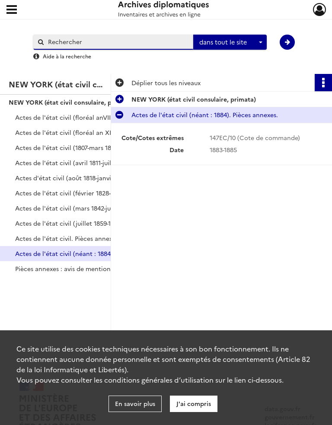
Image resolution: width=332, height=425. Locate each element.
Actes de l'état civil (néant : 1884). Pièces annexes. (88, 253)
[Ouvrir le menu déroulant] (11, 10)
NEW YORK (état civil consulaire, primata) (71, 102)
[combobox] (230, 42)
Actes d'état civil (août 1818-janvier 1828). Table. (85, 177)
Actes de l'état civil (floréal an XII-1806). (73, 132)
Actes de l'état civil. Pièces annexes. (67, 238)
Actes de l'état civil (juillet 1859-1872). (70, 223)
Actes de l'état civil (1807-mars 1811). (67, 147)
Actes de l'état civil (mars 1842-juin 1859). (75, 208)
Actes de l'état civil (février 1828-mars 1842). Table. (89, 193)
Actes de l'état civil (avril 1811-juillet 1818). (76, 162)
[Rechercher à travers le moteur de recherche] (117, 41)
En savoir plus (135, 403)
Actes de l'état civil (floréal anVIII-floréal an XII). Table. (95, 117)
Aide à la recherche (67, 56)
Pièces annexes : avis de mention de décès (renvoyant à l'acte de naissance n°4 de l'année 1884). (101, 268)
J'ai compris (193, 403)
